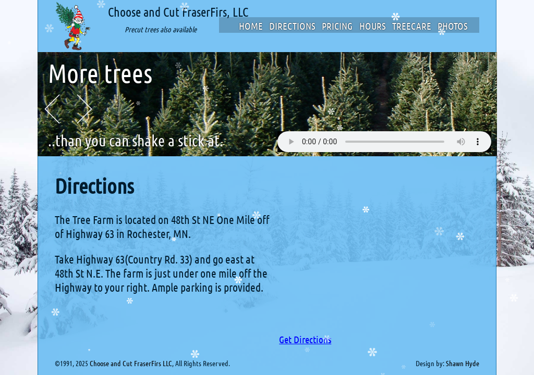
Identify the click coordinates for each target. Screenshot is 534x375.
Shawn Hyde (462, 363)
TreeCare (411, 26)
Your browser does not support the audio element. (384, 141)
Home (251, 26)
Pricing (337, 26)
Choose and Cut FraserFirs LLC (131, 363)
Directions (292, 26)
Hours (372, 26)
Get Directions (305, 339)
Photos (453, 26)
